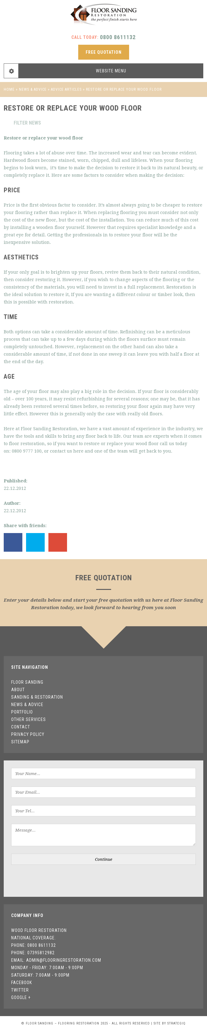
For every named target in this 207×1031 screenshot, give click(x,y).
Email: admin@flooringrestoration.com (56, 960)
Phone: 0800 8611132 (33, 945)
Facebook (21, 982)
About (18, 689)
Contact (20, 726)
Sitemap (20, 741)
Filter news (22, 123)
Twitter (20, 990)
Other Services (28, 719)
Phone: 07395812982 (33, 952)
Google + (21, 997)
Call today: (103, 37)
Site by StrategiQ (170, 1023)
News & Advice (33, 89)
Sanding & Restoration (37, 697)
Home (9, 89)
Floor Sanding (27, 682)
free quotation (104, 52)
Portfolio (22, 711)
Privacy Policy (27, 734)
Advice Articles (66, 89)
